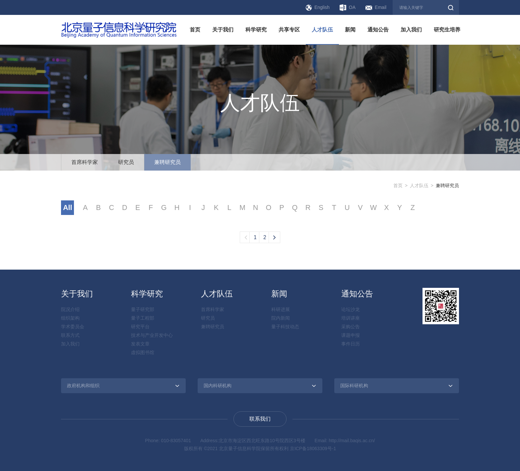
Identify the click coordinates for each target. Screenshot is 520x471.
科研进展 (280, 309)
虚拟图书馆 (142, 352)
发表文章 (140, 344)
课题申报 (350, 335)
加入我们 (411, 29)
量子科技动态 (285, 327)
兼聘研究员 (167, 162)
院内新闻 (280, 318)
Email (375, 7)
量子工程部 (142, 318)
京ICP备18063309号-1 (313, 448)
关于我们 (222, 29)
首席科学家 (84, 162)
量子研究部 (142, 309)
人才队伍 (322, 29)
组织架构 (70, 318)
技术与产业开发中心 (152, 335)
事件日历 (350, 344)
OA (348, 7)
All (67, 208)
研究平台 (140, 327)
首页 (195, 29)
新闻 (350, 29)
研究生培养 (447, 29)
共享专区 (289, 29)
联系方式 (70, 335)
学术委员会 (72, 327)
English (318, 8)
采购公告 (350, 327)
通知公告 (378, 29)
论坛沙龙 (350, 309)
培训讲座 (350, 318)
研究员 (126, 162)
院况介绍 (70, 309)
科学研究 (256, 29)
